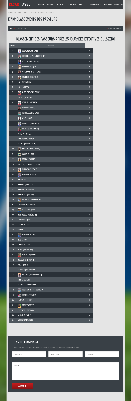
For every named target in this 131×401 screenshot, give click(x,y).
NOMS (12, 46)
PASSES (51, 46)
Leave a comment (114, 28)
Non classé (18, 13)
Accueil (10, 13)
